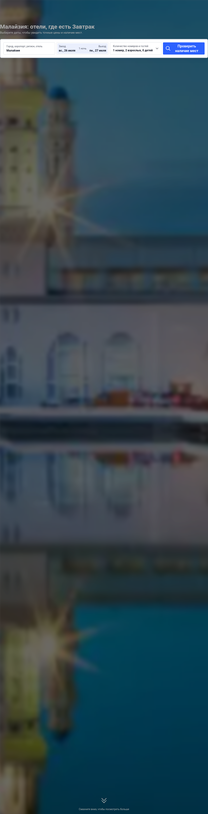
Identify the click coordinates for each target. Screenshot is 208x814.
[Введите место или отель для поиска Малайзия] (29, 48)
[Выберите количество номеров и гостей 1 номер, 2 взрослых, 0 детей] (135, 48)
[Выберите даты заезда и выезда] (69, 48)
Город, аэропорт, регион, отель (24, 46)
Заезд (62, 46)
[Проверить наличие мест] (184, 48)
